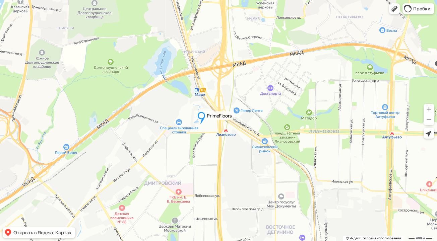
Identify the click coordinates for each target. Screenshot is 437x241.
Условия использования (382, 238)
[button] (394, 8)
